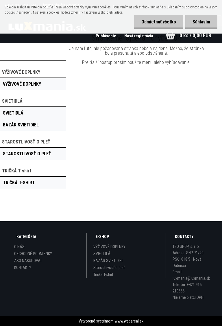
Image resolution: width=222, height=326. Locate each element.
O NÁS (19, 246)
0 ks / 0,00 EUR (195, 35)
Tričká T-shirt (103, 274)
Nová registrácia (138, 36)
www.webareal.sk (128, 321)
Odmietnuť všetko (158, 22)
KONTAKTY (22, 267)
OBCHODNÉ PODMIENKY (33, 253)
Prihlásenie (106, 36)
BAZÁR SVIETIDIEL (108, 260)
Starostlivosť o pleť (109, 267)
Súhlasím (201, 22)
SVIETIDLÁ (101, 253)
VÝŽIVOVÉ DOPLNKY (109, 246)
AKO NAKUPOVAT (28, 260)
